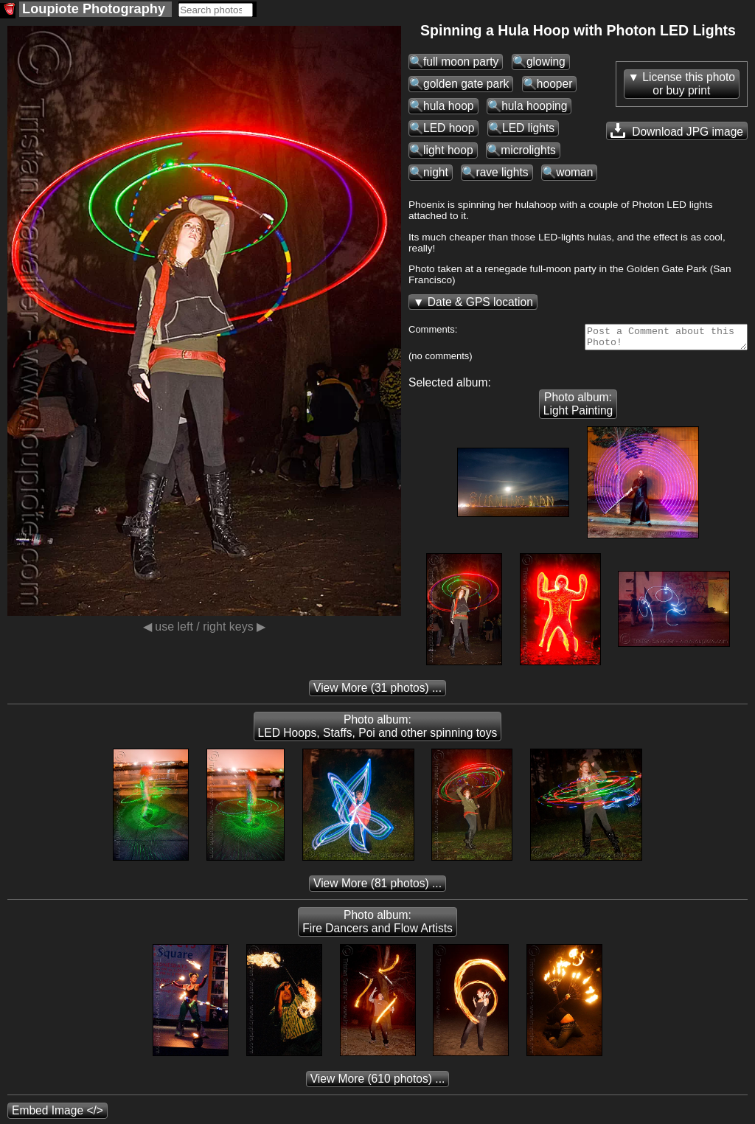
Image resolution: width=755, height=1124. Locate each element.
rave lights (502, 172)
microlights (528, 150)
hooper (555, 83)
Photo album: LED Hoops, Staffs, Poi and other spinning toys (378, 730)
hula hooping (534, 106)
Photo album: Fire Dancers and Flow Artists (377, 926)
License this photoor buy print (688, 84)
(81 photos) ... (377, 887)
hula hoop (448, 106)
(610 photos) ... (377, 1083)
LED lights (528, 128)
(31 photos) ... (377, 692)
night (435, 172)
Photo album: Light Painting (578, 408)
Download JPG (676, 130)
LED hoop (448, 128)
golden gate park (466, 83)
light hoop (448, 150)
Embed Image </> (57, 1115)
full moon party (460, 61)
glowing (546, 61)
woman (574, 172)
